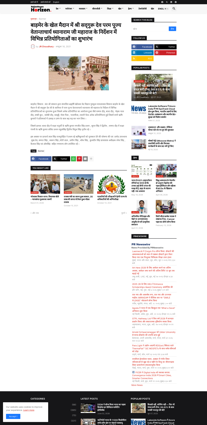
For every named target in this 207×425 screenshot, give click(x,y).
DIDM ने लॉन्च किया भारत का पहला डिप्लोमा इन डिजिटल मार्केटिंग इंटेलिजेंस (111, 407)
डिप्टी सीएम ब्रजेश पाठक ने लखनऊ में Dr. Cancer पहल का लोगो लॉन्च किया (166, 219)
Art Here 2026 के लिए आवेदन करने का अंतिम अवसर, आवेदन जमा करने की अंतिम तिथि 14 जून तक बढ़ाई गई (153, 270)
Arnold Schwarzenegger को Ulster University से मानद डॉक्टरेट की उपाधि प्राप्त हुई (154, 333)
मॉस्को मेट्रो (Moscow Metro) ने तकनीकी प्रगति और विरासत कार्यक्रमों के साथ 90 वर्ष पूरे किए (162, 143)
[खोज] (150, 28)
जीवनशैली (96, 8)
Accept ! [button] (13, 416)
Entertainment (53, 420)
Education (53, 415)
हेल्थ (130, 8)
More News (137, 385)
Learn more (28, 410)
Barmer (42, 19)
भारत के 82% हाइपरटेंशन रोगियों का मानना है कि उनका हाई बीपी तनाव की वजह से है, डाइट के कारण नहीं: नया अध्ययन (141, 186)
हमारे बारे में (34, 2)
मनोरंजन (68, 8)
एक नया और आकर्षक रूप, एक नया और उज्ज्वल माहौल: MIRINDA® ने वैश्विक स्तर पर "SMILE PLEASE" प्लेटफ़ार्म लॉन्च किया (151, 297)
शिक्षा (109, 8)
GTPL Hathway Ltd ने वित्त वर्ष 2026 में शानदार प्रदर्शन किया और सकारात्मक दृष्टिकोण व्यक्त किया (153, 320)
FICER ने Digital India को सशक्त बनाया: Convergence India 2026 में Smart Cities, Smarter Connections (151, 375)
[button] (166, 8)
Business (53, 410)
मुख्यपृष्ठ (34, 19)
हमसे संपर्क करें (45, 2)
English (56, 2)
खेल (119, 8)
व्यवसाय (82, 8)
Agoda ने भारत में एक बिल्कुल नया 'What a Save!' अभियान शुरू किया (153, 309)
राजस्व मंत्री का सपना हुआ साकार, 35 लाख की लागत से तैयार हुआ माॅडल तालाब (78, 199)
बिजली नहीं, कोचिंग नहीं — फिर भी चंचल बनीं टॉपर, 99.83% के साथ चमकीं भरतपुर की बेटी (161, 407)
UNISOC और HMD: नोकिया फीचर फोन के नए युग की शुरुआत (161, 128)
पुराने (123, 213)
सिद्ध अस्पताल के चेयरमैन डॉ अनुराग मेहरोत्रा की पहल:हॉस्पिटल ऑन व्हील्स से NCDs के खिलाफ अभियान (165, 186)
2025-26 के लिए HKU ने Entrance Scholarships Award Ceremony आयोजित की (152, 285)
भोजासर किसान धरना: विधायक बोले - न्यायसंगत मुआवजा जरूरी (45, 198)
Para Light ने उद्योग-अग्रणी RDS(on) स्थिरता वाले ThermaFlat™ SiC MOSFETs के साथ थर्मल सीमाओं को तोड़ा (154, 348)
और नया (35, 213)
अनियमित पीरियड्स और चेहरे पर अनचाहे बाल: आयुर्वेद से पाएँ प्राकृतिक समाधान (140, 220)
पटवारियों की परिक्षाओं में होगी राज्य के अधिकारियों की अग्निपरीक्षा (112, 198)
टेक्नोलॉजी (143, 8)
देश (57, 8)
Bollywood (53, 404)
